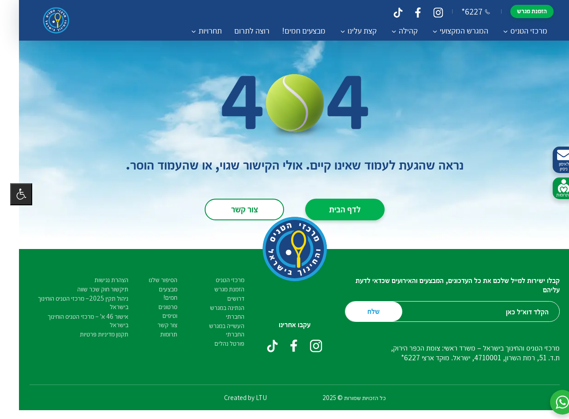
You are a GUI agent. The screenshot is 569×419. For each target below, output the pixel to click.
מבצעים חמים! (293, 30)
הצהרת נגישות (101, 279)
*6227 (465, 11)
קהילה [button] (398, 30)
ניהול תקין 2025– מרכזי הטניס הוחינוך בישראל (73, 302)
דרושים (225, 298)
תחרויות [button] (200, 30)
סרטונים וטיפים (157, 311)
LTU (251, 397)
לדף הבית (335, 209)
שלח (363, 311)
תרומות (158, 334)
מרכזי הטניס (220, 279)
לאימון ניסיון (553, 160)
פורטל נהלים (219, 343)
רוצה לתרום (241, 30)
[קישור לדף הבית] (46, 20)
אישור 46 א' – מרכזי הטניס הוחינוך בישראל (77, 320)
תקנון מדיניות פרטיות (94, 334)
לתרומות (553, 188)
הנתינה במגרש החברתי (217, 312)
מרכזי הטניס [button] (518, 30)
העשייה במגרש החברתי (216, 330)
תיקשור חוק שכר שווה (92, 289)
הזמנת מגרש (522, 10)
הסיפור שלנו (153, 279)
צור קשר (234, 209)
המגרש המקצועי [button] (454, 30)
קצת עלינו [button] (352, 30)
